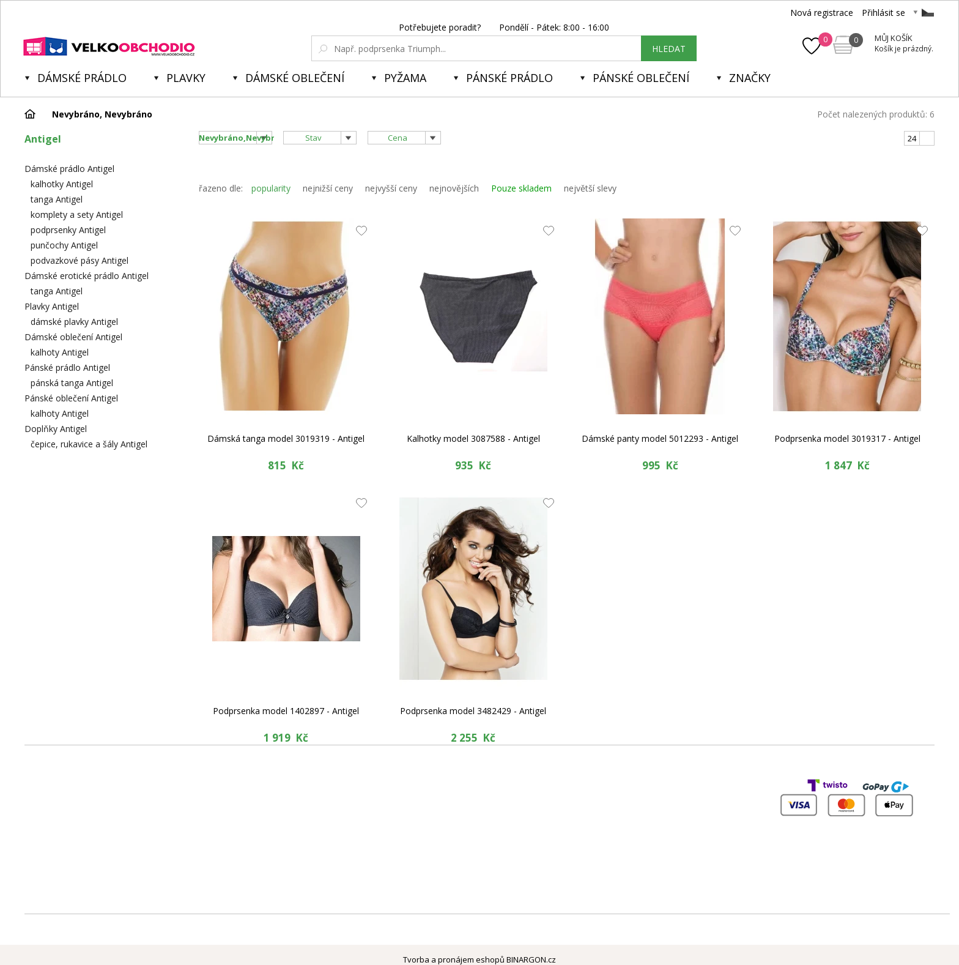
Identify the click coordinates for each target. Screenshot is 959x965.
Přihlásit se (883, 12)
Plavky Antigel (51, 306)
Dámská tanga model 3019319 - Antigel (286, 438)
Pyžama (405, 77)
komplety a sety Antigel (77, 214)
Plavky (186, 77)
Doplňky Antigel (55, 428)
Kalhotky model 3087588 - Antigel (473, 438)
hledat (669, 48)
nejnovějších (454, 188)
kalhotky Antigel (62, 184)
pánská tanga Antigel (72, 383)
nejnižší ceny (328, 188)
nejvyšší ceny (391, 188)
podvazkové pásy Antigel (79, 260)
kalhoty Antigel (60, 352)
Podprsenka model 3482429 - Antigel (473, 711)
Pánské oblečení (641, 77)
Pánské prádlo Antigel (67, 367)
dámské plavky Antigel (74, 321)
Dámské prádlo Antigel (69, 168)
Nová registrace (821, 12)
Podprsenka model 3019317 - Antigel (847, 438)
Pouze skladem (521, 188)
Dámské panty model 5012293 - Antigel (660, 438)
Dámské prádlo (82, 77)
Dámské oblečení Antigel (73, 337)
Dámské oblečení (294, 77)
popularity (271, 188)
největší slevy (590, 188)
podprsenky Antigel (68, 230)
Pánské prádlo (509, 77)
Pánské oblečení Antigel (71, 398)
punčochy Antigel (64, 245)
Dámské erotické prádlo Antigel (86, 275)
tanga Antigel (57, 199)
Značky (750, 77)
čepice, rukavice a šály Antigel (89, 444)
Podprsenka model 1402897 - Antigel (286, 711)
